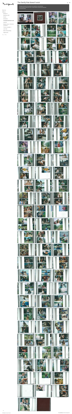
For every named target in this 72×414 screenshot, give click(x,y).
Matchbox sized (6, 15)
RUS (69, 2)
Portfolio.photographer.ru (66, 412)
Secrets (4, 17)
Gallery (3, 11)
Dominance (5, 18)
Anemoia (5, 22)
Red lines (5, 13)
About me (4, 10)
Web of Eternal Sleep (7, 30)
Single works (5, 32)
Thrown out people (6, 27)
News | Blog (4, 34)
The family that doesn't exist (8, 20)
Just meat (5, 28)
